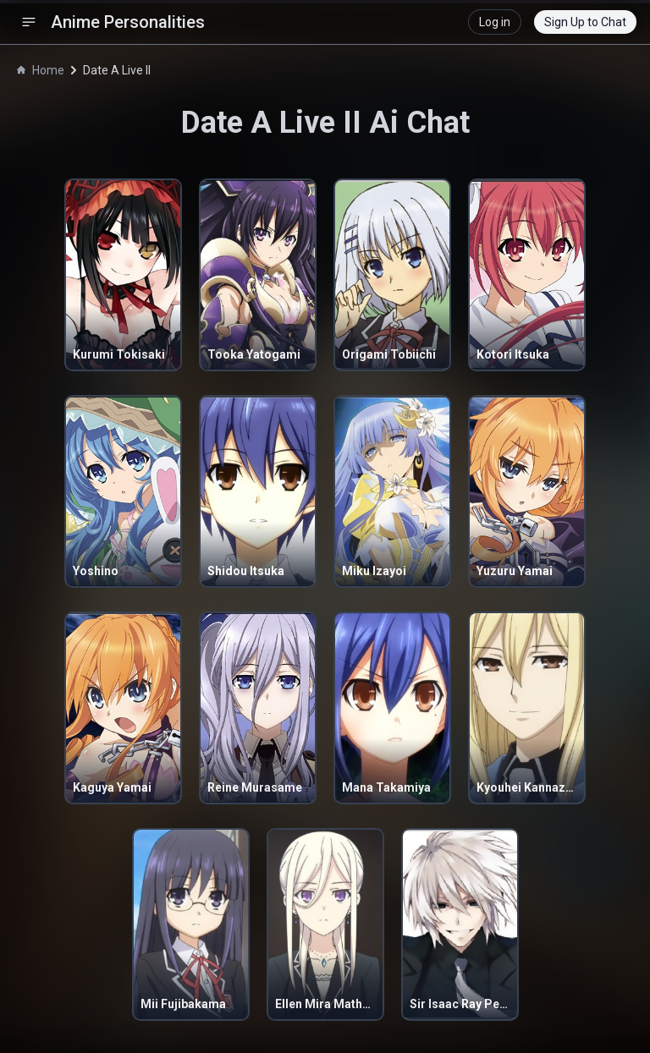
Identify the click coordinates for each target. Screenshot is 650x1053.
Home (40, 70)
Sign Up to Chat (585, 22)
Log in (494, 22)
